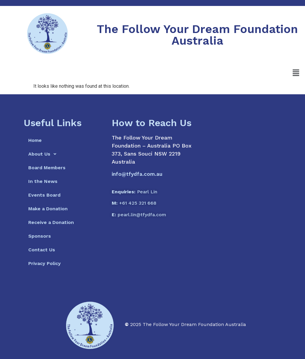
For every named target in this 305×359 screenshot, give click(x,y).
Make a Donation (48, 208)
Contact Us (41, 250)
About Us (44, 154)
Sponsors (39, 236)
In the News (42, 181)
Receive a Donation (51, 222)
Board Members (47, 167)
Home (35, 140)
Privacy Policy (44, 263)
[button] (296, 73)
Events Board (44, 195)
